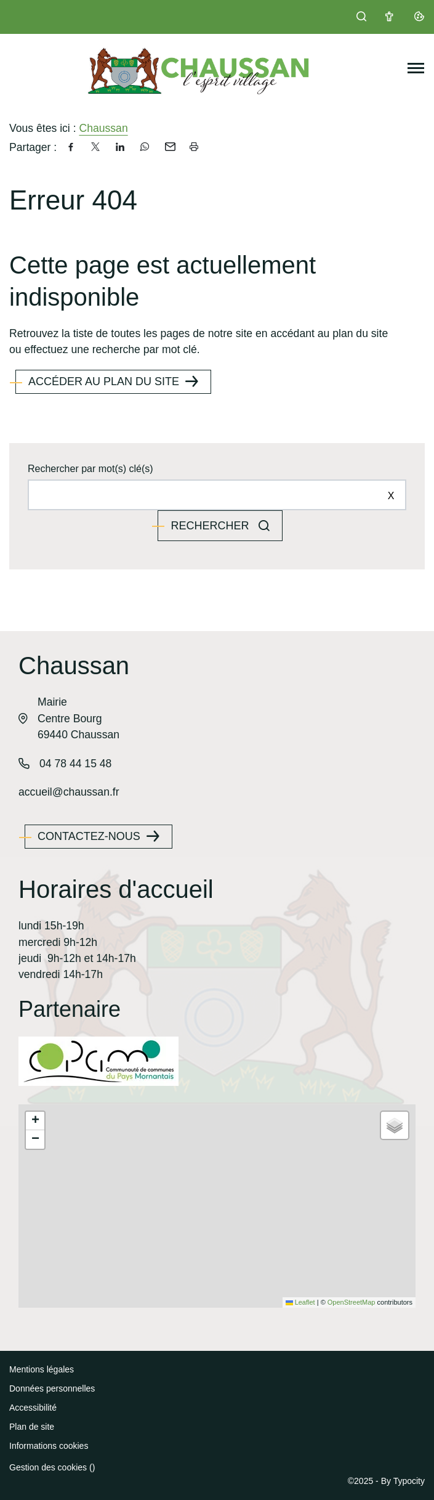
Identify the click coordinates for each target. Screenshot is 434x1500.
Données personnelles (52, 1388)
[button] (35, 1121)
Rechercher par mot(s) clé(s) (90, 468)
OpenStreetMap (352, 1302)
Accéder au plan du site (103, 381)
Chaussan (103, 128)
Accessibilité (33, 1407)
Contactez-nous (89, 836)
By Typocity (403, 1481)
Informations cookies (48, 1446)
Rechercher (211, 526)
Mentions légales (41, 1369)
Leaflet (300, 1302)
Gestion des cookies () (52, 1467)
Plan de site (31, 1427)
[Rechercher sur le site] (217, 494)
